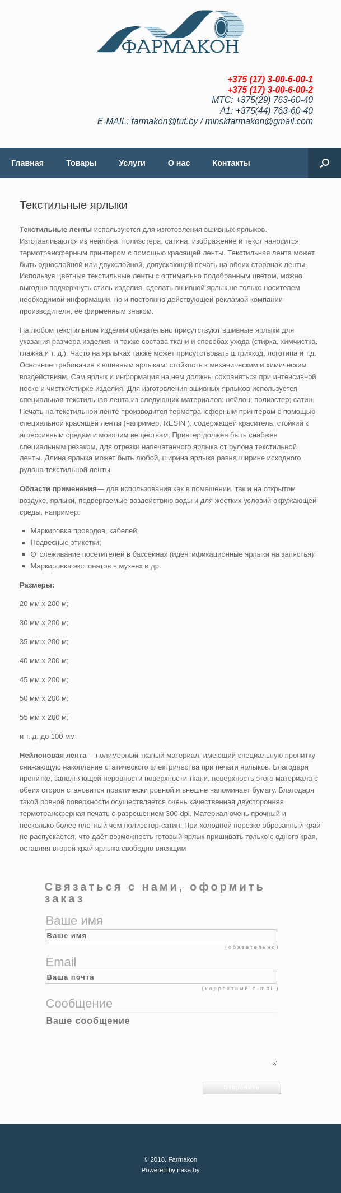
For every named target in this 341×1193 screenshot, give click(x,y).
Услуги (132, 163)
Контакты (231, 163)
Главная (27, 163)
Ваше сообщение (161, 1039)
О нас (179, 163)
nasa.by (188, 1170)
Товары (81, 163)
